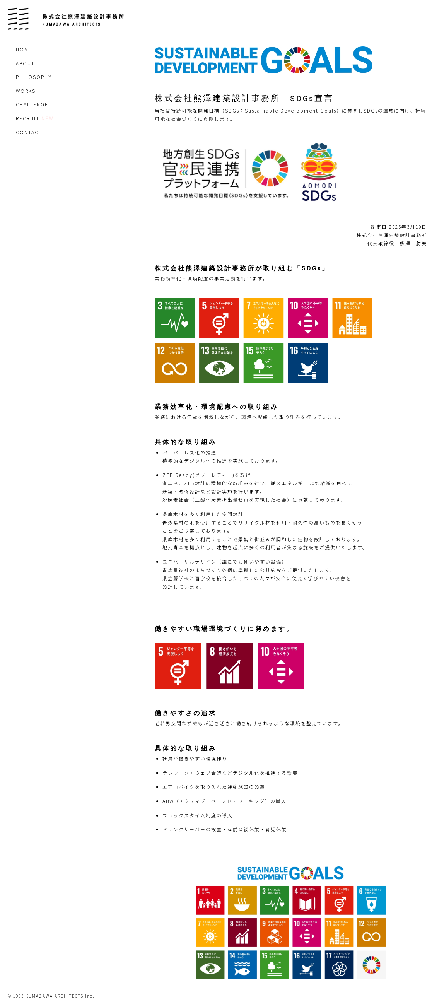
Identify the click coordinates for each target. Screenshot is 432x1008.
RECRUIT (27, 118)
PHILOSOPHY (34, 76)
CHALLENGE (32, 104)
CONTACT (29, 132)
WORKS (26, 90)
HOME (24, 49)
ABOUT (25, 63)
